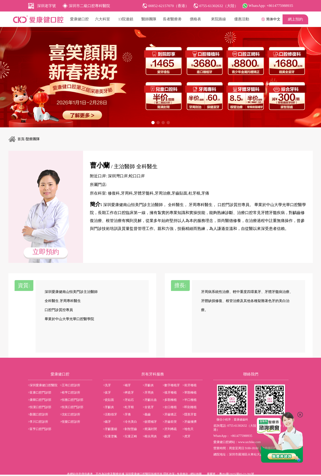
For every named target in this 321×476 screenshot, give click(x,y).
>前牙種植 (189, 385)
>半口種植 (189, 399)
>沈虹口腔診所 (70, 414)
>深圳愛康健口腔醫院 (43, 385)
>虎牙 (186, 436)
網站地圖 (196, 474)
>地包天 (188, 429)
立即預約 (45, 251)
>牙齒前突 (170, 421)
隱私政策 (169, 474)
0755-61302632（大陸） (243, 425)
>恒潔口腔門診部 (39, 407)
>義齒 (147, 414)
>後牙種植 (170, 392)
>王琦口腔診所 (70, 385)
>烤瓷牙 (128, 392)
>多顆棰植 (170, 399)
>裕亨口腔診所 (70, 392)
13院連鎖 (125, 19)
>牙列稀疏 (170, 429)
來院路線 (218, 19)
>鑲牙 (107, 421)
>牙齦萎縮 (110, 429)
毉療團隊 (33, 139)
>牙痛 (127, 414)
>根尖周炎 (150, 436)
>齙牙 (167, 436)
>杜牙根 (128, 407)
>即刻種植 (189, 407)
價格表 (195, 19)
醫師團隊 (148, 19)
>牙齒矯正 (170, 414)
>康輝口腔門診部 (39, 399)
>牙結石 (128, 399)
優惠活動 (241, 19)
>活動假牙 (110, 414)
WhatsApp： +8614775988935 (232, 436)
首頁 (21, 139)
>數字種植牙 (171, 385)
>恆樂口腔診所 (70, 421)
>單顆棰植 (189, 392)
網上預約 (295, 19)
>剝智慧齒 (130, 429)
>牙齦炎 (148, 385)
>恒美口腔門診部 (72, 407)
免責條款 (182, 474)
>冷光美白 (130, 421)
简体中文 (273, 19)
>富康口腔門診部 (39, 392)
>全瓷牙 (148, 407)
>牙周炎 (148, 392)
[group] (160, 77)
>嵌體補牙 (150, 421)
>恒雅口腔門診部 (72, 399)
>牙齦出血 (150, 399)
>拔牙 (107, 392)
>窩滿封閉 (150, 429)
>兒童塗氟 (110, 436)
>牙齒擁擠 (189, 421)
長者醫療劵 (172, 19)
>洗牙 (107, 385)
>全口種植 (170, 407)
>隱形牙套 (189, 414)
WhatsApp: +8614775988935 (271, 6)
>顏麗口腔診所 (38, 414)
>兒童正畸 (130, 436)
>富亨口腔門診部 (39, 429)
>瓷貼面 (108, 399)
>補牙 (127, 385)
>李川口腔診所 (38, 421)
